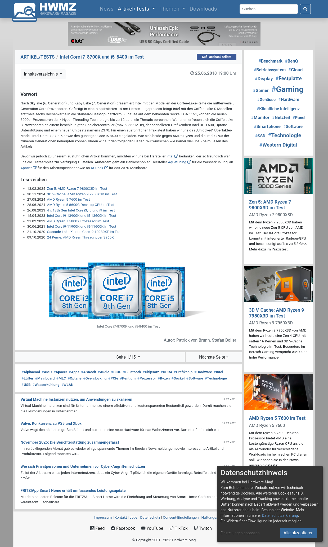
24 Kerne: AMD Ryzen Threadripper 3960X (80, 237)
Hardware (203, 372)
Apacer (26, 168)
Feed (97, 528)
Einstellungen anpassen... (242, 533)
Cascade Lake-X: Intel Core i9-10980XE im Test (84, 232)
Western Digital (278, 145)
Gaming (287, 89)
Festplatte (289, 79)
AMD (47, 372)
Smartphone (267, 126)
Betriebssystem (270, 69)
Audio (103, 372)
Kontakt (121, 517)
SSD (260, 136)
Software (194, 378)
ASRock (97, 168)
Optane (75, 378)
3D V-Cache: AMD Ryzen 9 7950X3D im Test (82, 194)
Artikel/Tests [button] (134, 9)
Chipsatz (151, 372)
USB (26, 384)
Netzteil (281, 117)
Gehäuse (266, 99)
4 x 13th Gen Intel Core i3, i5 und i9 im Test (81, 210)
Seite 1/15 (126, 357)
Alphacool (31, 372)
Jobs (133, 517)
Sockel (178, 378)
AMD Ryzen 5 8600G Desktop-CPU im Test (80, 204)
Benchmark (270, 61)
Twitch (203, 528)
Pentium (128, 378)
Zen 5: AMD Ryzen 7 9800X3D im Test (77, 188)
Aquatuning (177, 162)
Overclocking (94, 378)
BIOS (116, 372)
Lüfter (28, 378)
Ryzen (164, 378)
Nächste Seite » (213, 357)
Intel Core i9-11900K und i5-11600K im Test (81, 226)
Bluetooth (132, 372)
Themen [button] (170, 9)
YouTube (152, 528)
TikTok (178, 528)
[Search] (269, 9)
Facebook (123, 528)
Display (264, 78)
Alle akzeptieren (298, 532)
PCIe (113, 378)
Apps (74, 372)
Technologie (216, 378)
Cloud (295, 69)
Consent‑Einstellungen (181, 517)
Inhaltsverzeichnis (41, 74)
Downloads (203, 9)
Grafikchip (183, 372)
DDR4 (166, 372)
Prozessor (146, 378)
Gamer (261, 90)
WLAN (67, 384)
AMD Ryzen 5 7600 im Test (68, 199)
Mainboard (45, 378)
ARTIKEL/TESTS (38, 57)
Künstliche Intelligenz (278, 108)
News (108, 8)
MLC (61, 378)
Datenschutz (150, 517)
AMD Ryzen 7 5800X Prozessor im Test (78, 221)
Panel (299, 117)
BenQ (291, 61)
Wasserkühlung (45, 384)
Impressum (103, 517)
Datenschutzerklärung (280, 515)
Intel (170, 156)
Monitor (260, 117)
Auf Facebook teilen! (216, 57)
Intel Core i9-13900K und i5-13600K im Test (81, 215)
